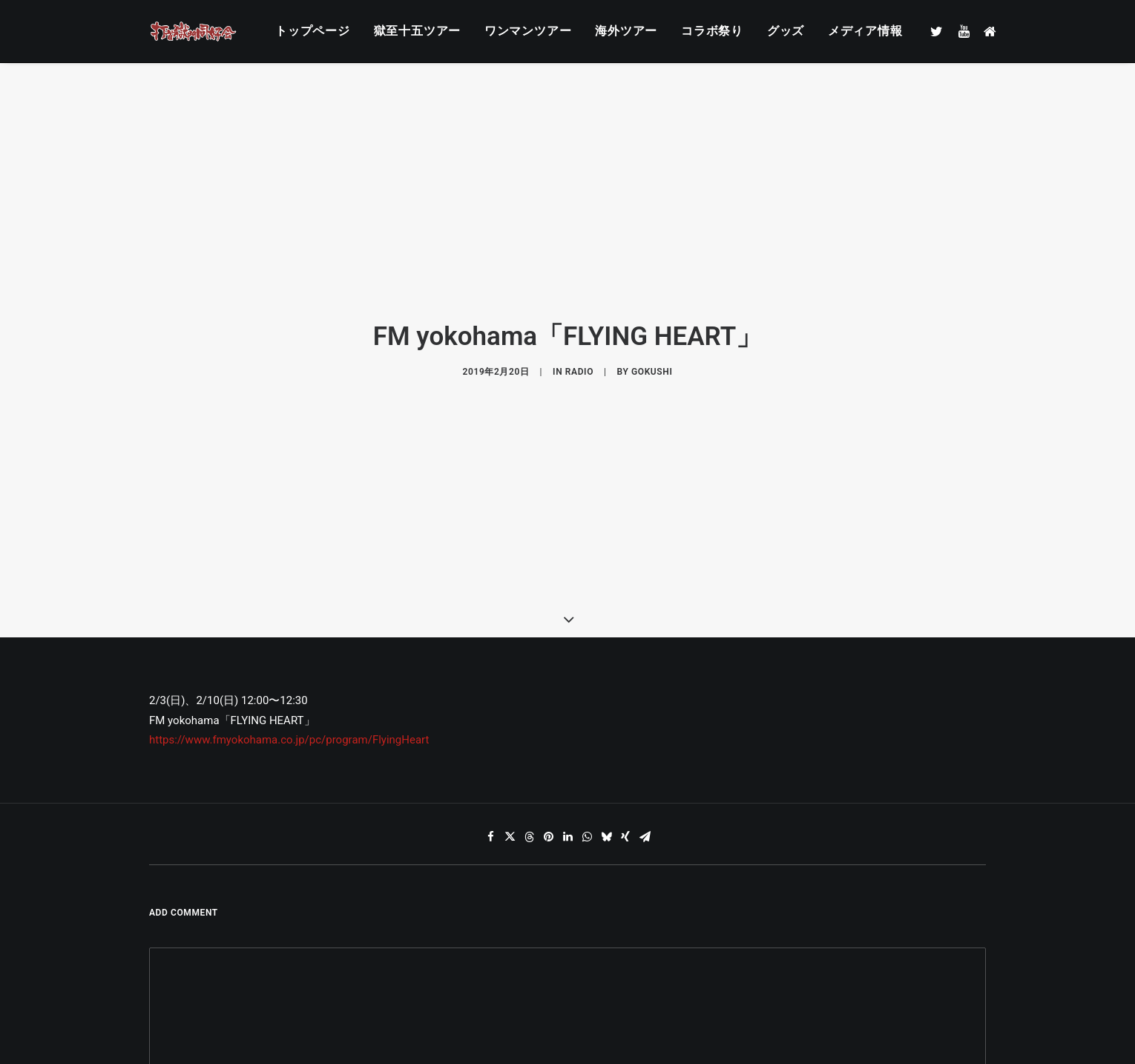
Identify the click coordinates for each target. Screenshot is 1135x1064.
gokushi (651, 327)
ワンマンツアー (528, 31)
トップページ (312, 31)
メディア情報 (865, 31)
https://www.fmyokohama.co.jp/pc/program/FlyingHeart (289, 650)
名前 (167, 1010)
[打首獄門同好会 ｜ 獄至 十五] (193, 31)
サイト (737, 1010)
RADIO (579, 327)
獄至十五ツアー (417, 31)
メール (458, 1010)
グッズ (785, 31)
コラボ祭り (712, 31)
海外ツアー (626, 31)
